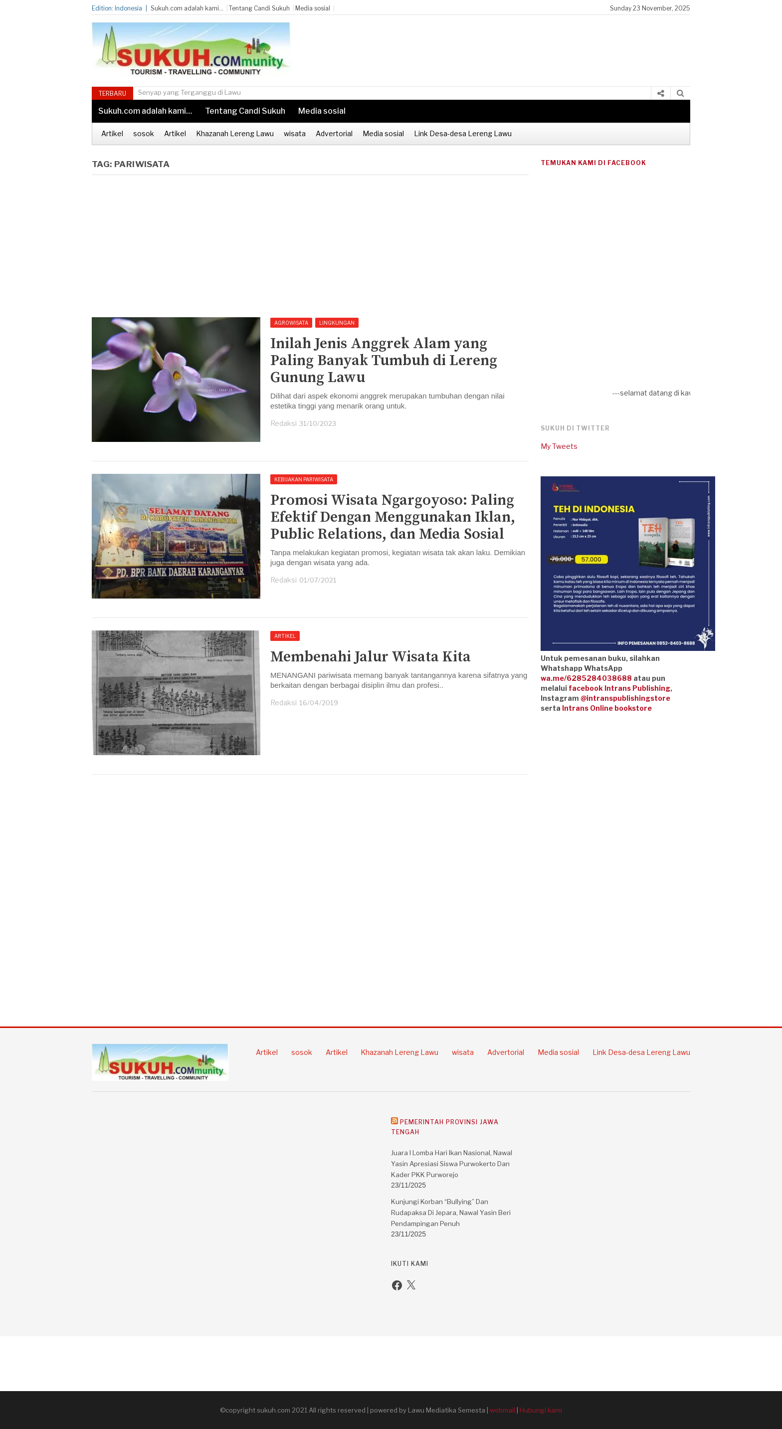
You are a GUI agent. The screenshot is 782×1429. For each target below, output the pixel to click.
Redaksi (283, 423)
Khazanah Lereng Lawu (235, 133)
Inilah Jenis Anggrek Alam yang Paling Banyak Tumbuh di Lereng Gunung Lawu (383, 360)
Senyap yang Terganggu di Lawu (189, 92)
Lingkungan (337, 323)
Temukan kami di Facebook (593, 163)
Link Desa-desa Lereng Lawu (463, 133)
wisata (295, 133)
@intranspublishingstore (625, 698)
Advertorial (334, 133)
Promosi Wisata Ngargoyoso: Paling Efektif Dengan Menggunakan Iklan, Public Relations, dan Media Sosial (392, 517)
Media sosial (312, 8)
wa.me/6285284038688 (586, 678)
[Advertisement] (513, 44)
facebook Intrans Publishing (619, 688)
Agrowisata (291, 323)
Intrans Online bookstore (607, 708)
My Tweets (559, 446)
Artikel (112, 133)
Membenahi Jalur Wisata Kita (370, 656)
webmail (502, 1410)
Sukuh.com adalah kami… (187, 8)
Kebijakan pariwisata (303, 479)
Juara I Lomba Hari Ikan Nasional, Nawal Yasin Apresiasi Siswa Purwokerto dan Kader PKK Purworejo (451, 1164)
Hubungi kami (541, 1410)
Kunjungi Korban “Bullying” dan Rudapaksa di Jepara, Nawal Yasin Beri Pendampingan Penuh (451, 1212)
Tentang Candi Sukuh (259, 8)
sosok (143, 133)
